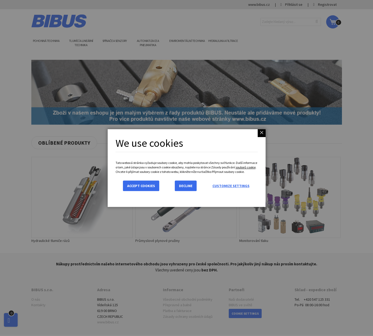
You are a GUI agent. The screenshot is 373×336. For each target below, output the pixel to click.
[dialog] (186, 168)
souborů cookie (246, 167)
